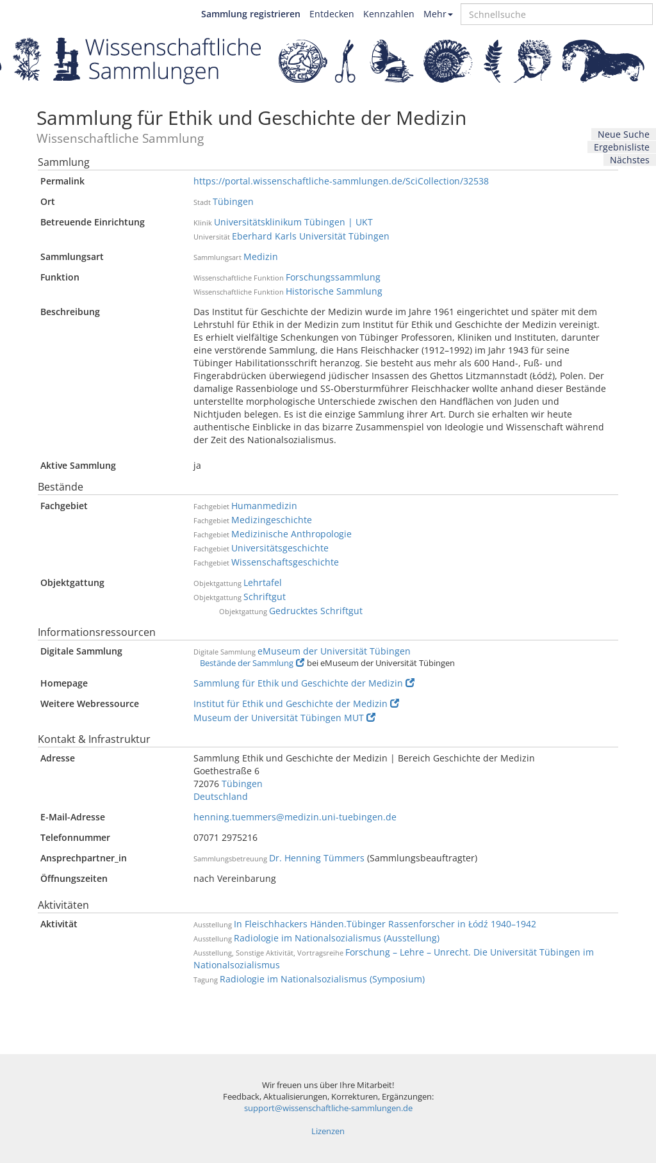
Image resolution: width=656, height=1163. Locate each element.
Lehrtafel (262, 582)
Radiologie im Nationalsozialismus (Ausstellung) (336, 938)
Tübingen (233, 201)
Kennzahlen (388, 14)
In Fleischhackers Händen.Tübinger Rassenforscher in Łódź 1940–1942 (385, 924)
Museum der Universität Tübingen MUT (284, 718)
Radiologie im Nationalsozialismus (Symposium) (322, 979)
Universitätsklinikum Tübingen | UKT (293, 222)
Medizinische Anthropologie (291, 534)
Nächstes (630, 160)
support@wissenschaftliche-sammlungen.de (328, 1108)
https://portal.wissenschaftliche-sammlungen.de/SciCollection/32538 (341, 181)
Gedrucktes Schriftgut (316, 611)
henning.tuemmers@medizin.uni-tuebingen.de (295, 817)
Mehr (438, 14)
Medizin (260, 256)
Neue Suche (624, 134)
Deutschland (220, 796)
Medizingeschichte (271, 520)
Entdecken (331, 14)
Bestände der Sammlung (252, 663)
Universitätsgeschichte (280, 548)
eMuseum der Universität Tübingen (334, 651)
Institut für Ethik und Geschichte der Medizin (296, 703)
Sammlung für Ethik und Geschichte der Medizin (303, 683)
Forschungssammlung (333, 277)
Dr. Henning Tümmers (317, 858)
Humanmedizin (264, 506)
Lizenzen (328, 1131)
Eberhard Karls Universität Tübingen (311, 236)
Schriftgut (264, 596)
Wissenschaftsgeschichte (285, 562)
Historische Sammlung (334, 291)
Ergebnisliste (622, 147)
